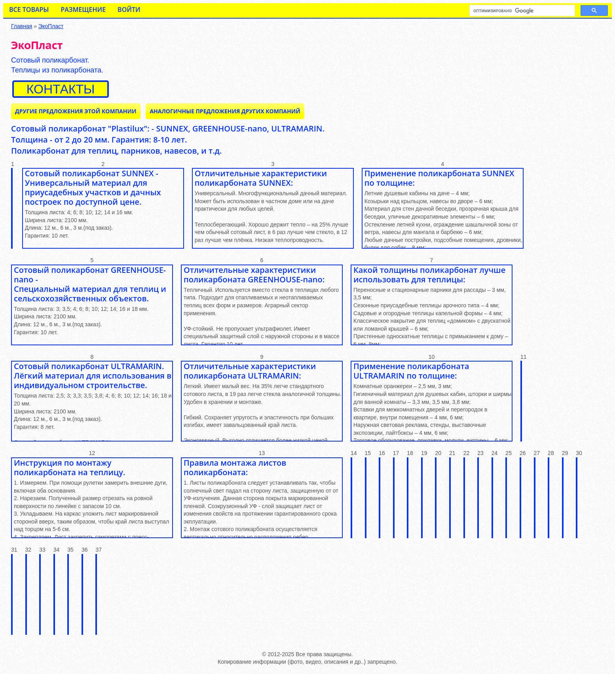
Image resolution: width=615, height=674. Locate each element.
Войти (129, 9)
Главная (21, 26)
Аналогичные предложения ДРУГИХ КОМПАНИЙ (225, 111)
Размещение (83, 9)
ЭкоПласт (51, 26)
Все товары (29, 9)
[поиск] (521, 10)
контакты (61, 89)
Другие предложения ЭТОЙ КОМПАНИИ (76, 111)
